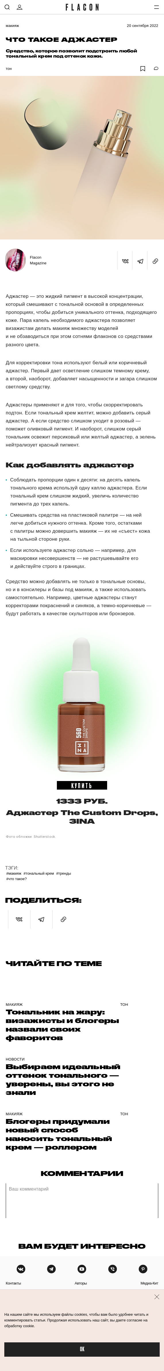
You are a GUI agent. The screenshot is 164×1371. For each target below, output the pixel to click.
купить (82, 785)
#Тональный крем (39, 873)
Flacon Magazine (38, 260)
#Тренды (63, 873)
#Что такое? (16, 879)
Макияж (12, 25)
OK (82, 1349)
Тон (9, 68)
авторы (81, 1283)
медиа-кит (149, 1283)
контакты (13, 1283)
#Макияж (13, 873)
